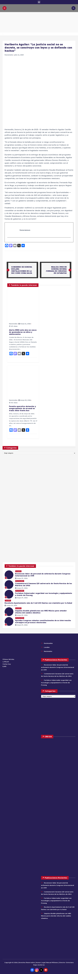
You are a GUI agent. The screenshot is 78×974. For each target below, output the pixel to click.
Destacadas (20, 581)
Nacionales (9, 55)
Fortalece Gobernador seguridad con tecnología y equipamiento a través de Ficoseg (56, 682)
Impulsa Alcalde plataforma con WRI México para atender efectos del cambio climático (56, 916)
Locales (18, 571)
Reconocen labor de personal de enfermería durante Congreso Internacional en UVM (57, 667)
